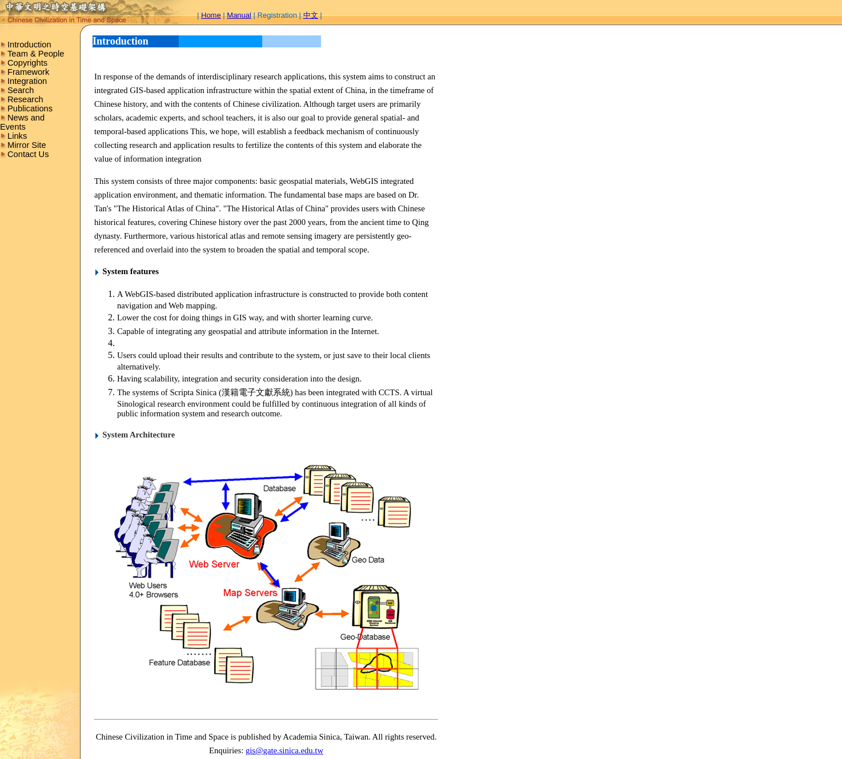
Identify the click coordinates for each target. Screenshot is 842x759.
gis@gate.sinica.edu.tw (284, 750)
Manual (239, 15)
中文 (310, 15)
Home (211, 15)
